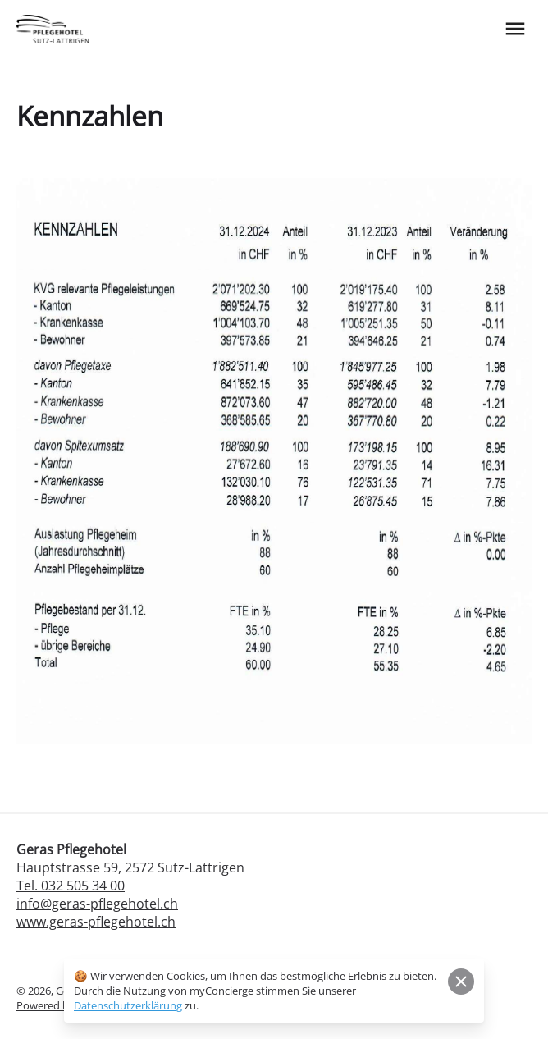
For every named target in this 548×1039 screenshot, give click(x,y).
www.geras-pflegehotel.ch (96, 922)
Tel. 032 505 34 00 (70, 886)
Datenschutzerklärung (128, 1005)
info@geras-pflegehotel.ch (97, 904)
